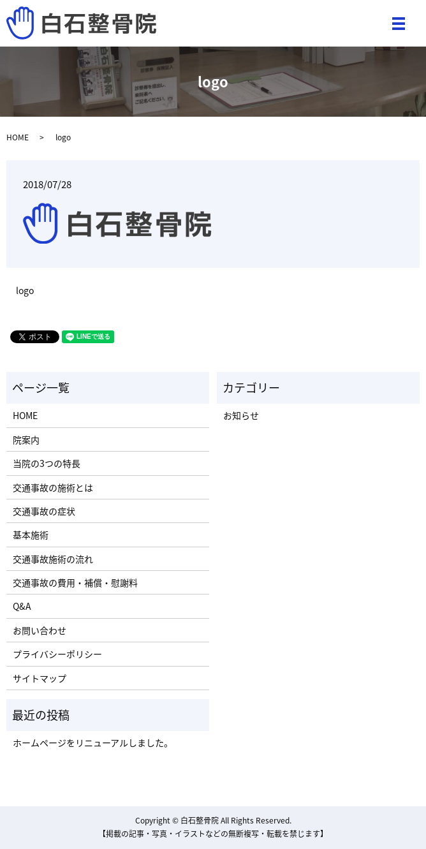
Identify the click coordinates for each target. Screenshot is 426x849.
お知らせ (241, 415)
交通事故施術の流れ (53, 558)
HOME (17, 137)
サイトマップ (39, 678)
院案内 (26, 439)
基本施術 (30, 534)
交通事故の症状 (44, 511)
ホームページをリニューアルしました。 (93, 742)
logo (25, 290)
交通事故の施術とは (53, 487)
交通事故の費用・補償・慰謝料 (75, 582)
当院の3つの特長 (46, 463)
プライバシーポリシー (57, 653)
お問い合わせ (39, 630)
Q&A (22, 606)
